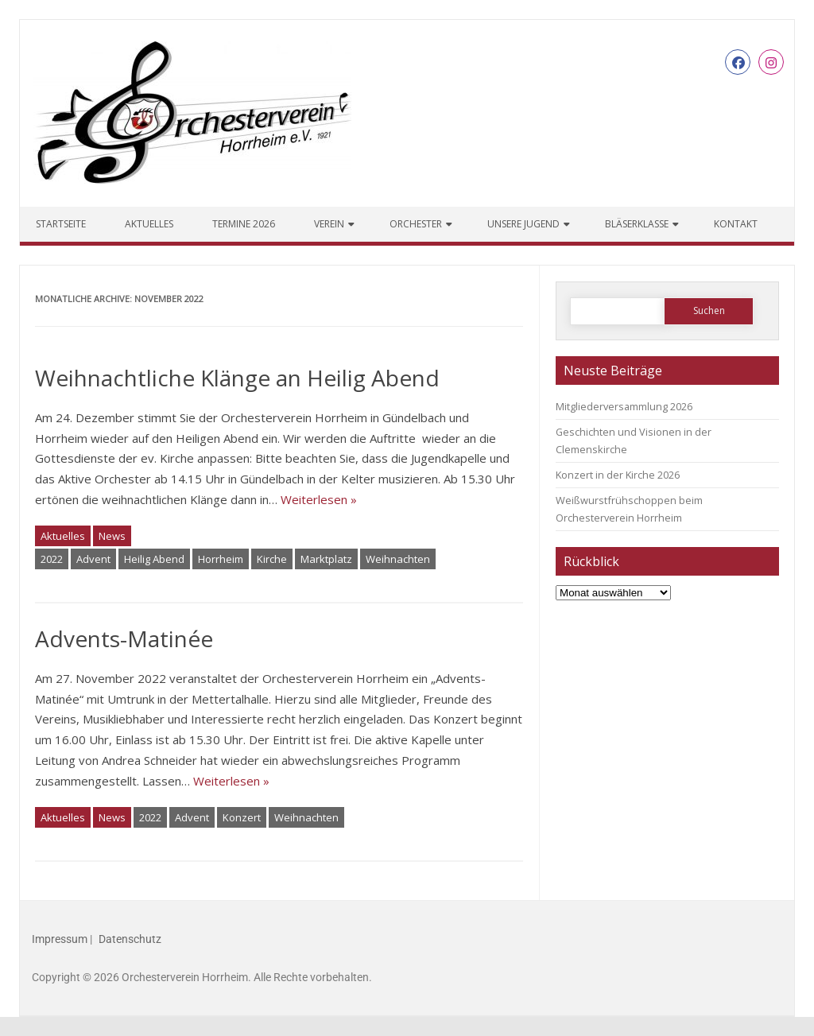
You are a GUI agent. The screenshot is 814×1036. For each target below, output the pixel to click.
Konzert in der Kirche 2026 (618, 475)
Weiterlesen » (319, 499)
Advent (93, 559)
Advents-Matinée (124, 638)
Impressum (59, 939)
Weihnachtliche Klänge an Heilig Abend (237, 378)
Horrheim (220, 559)
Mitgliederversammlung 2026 (624, 406)
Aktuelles (149, 224)
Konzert (242, 817)
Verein (329, 224)
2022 (52, 559)
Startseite (61, 224)
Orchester (416, 224)
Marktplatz (326, 559)
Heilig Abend (154, 559)
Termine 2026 (243, 224)
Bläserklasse (637, 224)
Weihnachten (398, 559)
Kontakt (736, 224)
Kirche (272, 559)
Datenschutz (130, 939)
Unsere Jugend (523, 224)
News (112, 536)
